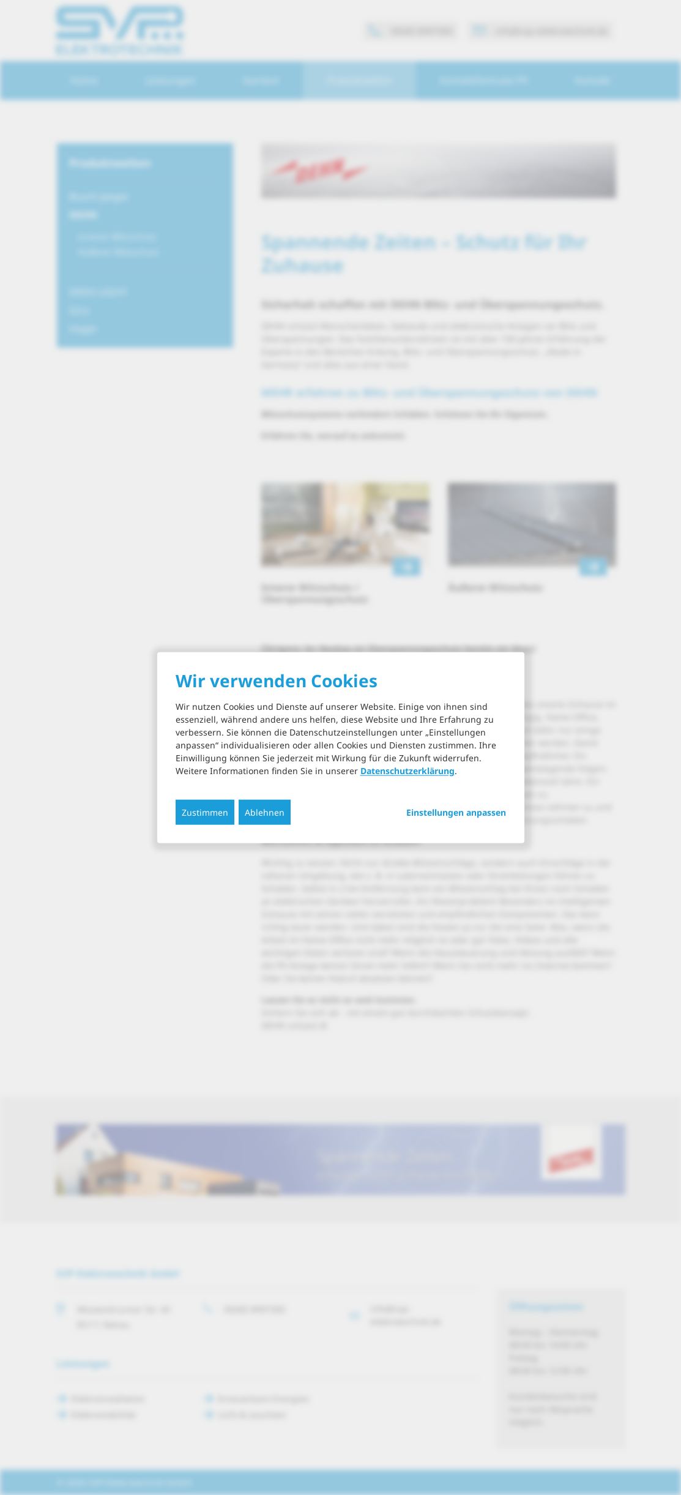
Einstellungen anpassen (456, 813)
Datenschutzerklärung (407, 771)
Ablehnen (265, 812)
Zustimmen (205, 812)
